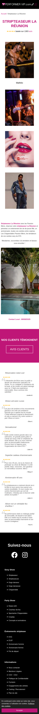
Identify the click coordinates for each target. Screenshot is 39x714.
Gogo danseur (14, 582)
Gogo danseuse (14, 586)
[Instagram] (25, 555)
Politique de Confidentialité (18, 678)
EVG (10, 637)
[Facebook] (14, 555)
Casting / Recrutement (17, 689)
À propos (12, 682)
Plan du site (13, 693)
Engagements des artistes (18, 686)
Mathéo (19, 83)
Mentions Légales (15, 671)
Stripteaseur (13, 575)
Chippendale (13, 590)
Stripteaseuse (14, 579)
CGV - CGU (13, 675)
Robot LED (13, 606)
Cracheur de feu (15, 609)
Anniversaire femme (16, 648)
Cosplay (12, 617)
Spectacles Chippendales (18, 613)
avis (30, 31)
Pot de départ (14, 651)
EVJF (11, 640)
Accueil (3, 14)
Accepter (19, 710)
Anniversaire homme (16, 644)
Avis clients (19, 349)
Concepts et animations (17, 620)
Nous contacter (14, 668)
